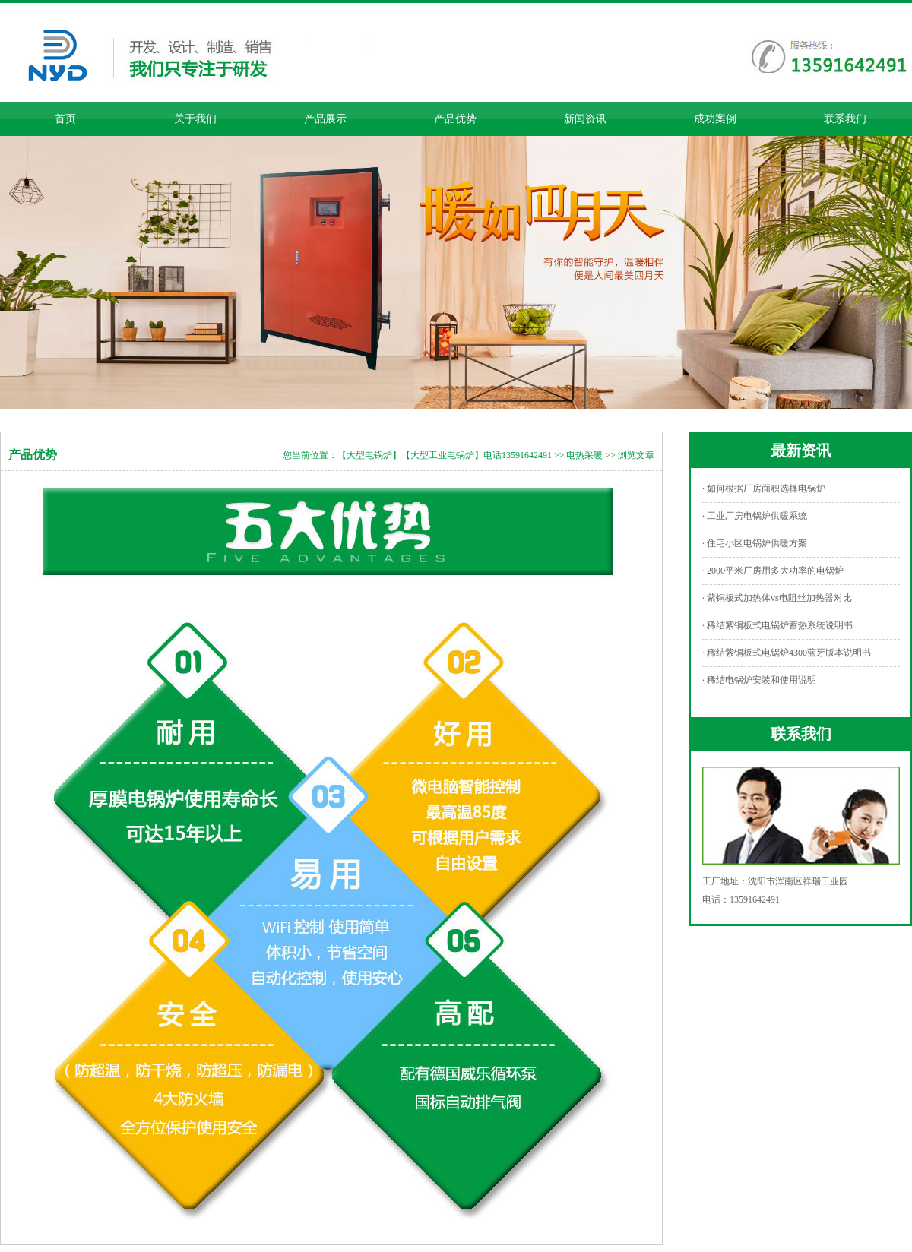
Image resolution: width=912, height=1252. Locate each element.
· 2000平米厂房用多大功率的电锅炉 (773, 570)
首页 (65, 119)
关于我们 (195, 119)
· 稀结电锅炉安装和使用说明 (759, 680)
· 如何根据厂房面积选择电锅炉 (763, 488)
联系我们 (845, 119)
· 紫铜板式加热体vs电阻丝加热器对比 (777, 598)
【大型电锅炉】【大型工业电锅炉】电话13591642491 (444, 455)
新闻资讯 (585, 119)
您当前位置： (310, 455)
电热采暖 (584, 455)
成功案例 (715, 119)
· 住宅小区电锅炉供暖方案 (754, 543)
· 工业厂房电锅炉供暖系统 (754, 516)
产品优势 (455, 119)
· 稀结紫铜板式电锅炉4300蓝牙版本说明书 (786, 652)
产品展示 (325, 119)
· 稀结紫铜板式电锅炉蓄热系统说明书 (777, 625)
